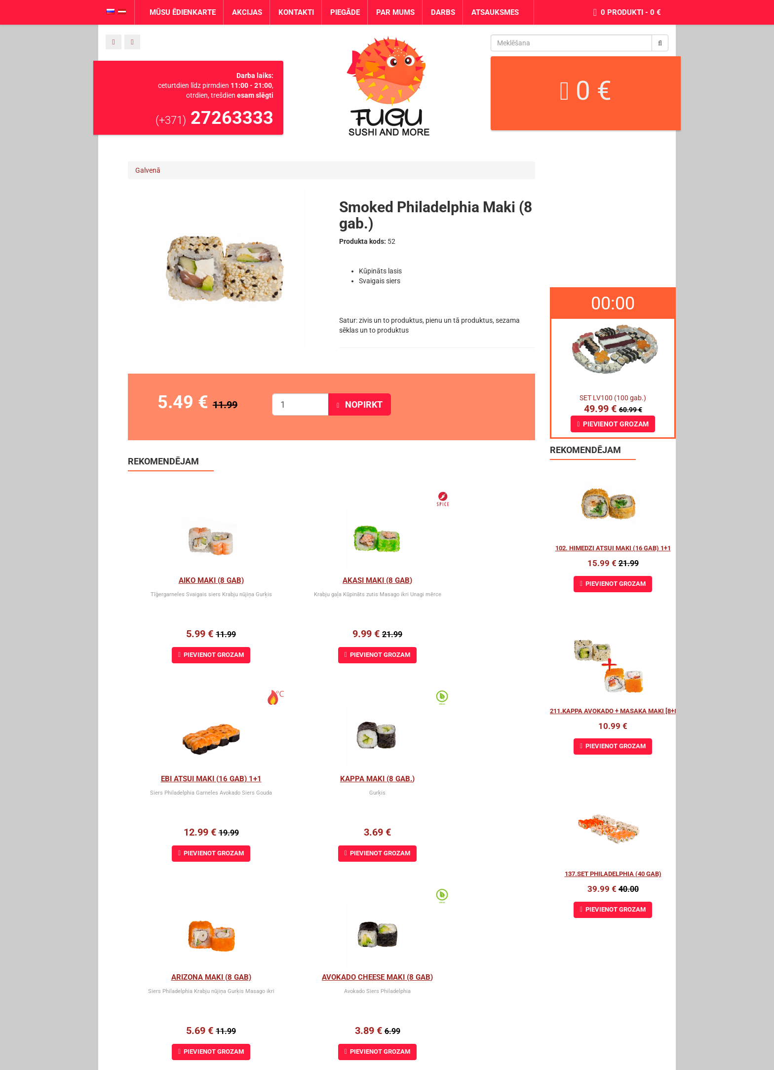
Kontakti (296, 12)
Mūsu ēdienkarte (183, 12)
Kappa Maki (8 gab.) (195, 778)
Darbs (443, 12)
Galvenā (147, 170)
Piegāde (345, 12)
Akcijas (247, 12)
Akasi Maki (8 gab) (331, 580)
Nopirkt (360, 404)
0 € (586, 91)
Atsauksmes (495, 12)
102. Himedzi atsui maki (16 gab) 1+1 (613, 548)
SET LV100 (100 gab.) (613, 398)
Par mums (395, 12)
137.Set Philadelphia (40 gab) (613, 874)
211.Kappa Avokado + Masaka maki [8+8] (615, 711)
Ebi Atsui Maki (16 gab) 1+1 (467, 580)
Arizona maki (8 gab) (331, 778)
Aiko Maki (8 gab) (195, 580)
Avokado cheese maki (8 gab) (467, 778)
